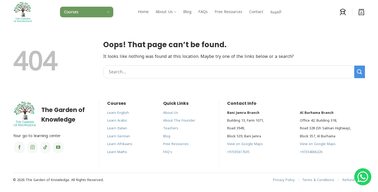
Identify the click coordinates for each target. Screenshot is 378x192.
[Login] (343, 12)
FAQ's (167, 152)
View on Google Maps (245, 144)
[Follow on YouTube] (58, 147)
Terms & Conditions (318, 180)
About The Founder (179, 120)
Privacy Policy (284, 180)
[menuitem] (275, 12)
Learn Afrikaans (119, 144)
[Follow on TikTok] (45, 147)
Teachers (170, 128)
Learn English (118, 113)
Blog (187, 11)
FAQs (203, 11)
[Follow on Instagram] (32, 147)
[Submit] (359, 72)
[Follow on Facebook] (19, 147)
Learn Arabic (117, 120)
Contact (256, 11)
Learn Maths (117, 152)
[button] (86, 12)
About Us (166, 11)
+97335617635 (238, 152)
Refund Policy (354, 180)
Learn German (118, 136)
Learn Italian (117, 128)
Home (143, 11)
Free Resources (228, 11)
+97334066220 (311, 152)
